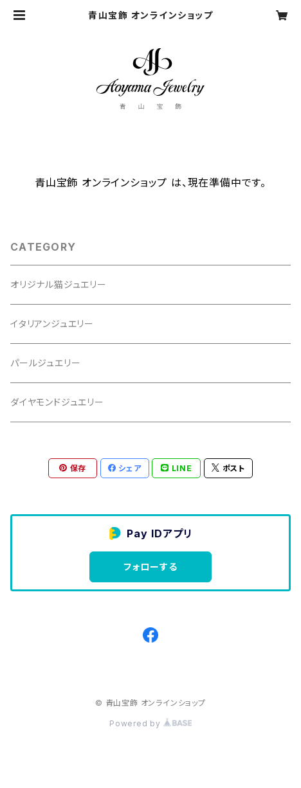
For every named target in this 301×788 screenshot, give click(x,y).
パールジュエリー (45, 362)
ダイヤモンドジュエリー (57, 402)
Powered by (150, 723)
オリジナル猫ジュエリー (58, 284)
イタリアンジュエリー (52, 323)
